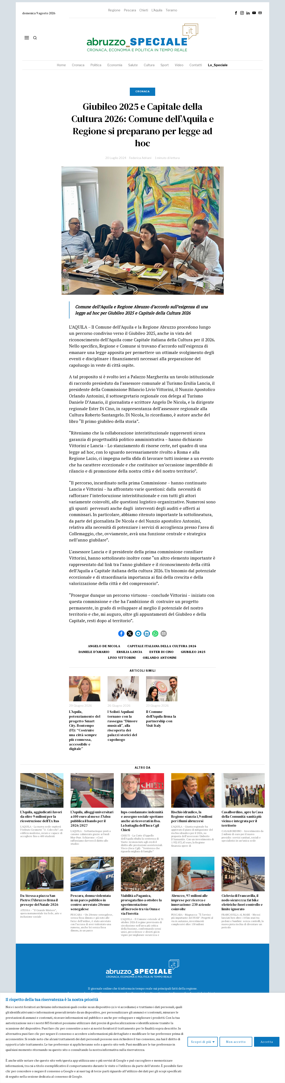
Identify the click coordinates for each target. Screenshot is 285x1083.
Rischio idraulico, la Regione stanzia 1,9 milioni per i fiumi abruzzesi (191, 816)
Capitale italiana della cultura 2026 (161, 646)
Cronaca (142, 91)
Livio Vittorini (122, 657)
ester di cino (161, 652)
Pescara (129, 10)
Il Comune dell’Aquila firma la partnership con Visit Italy (161, 718)
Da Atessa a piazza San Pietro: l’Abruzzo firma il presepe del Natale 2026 (39, 900)
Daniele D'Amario (94, 652)
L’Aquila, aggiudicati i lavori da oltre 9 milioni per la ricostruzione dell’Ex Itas (41, 816)
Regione (114, 10)
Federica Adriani (140, 158)
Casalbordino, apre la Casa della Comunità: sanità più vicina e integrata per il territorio (242, 819)
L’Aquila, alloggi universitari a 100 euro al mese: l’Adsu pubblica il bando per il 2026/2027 (92, 819)
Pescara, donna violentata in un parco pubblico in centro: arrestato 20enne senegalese (91, 902)
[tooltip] (236, 13)
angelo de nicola (104, 646)
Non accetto (236, 1042)
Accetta (267, 1042)
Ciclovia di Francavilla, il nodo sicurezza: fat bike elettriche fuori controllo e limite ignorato (242, 902)
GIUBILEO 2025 (193, 652)
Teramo (171, 10)
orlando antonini (159, 657)
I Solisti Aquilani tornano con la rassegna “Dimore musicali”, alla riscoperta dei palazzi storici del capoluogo (123, 725)
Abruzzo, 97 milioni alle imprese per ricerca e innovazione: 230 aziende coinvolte (191, 902)
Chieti (143, 10)
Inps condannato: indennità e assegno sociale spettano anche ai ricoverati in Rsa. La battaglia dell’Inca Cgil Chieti (142, 821)
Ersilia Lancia (129, 652)
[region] (142, 1038)
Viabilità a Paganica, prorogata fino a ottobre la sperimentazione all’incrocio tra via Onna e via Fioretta (141, 905)
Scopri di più (201, 1042)
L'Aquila (157, 10)
